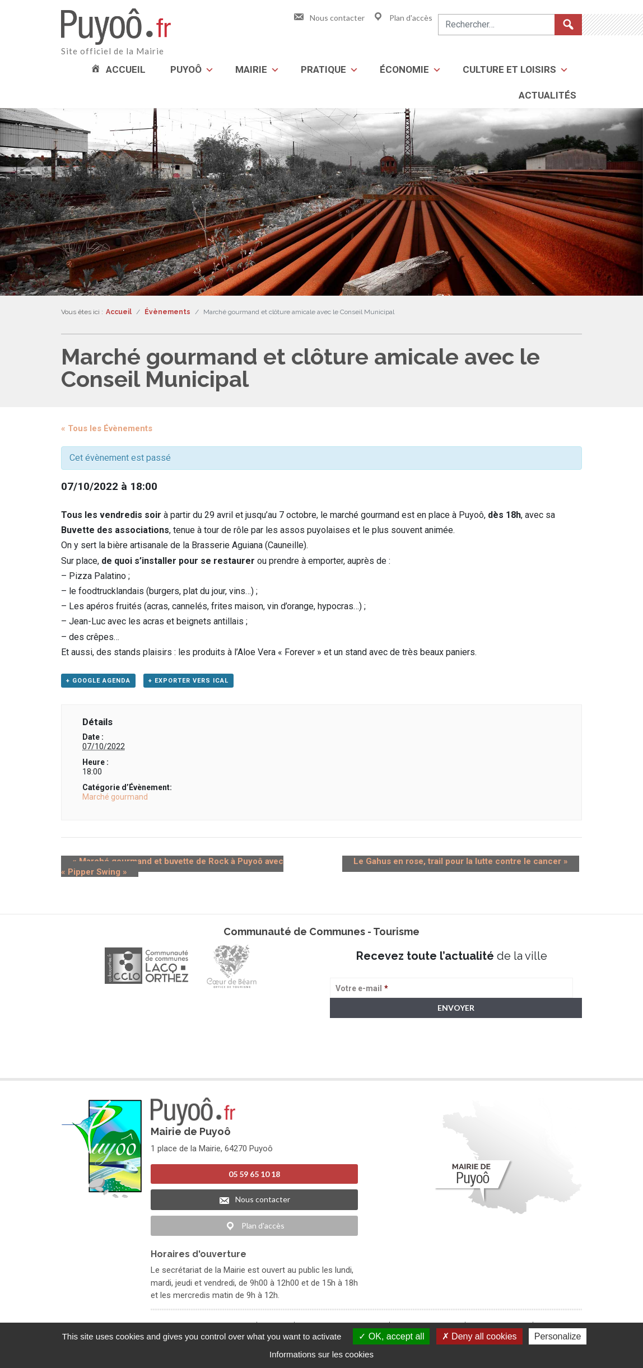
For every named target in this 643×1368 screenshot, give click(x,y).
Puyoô (186, 69)
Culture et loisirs (509, 69)
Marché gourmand (115, 800)
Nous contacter (329, 17)
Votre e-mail (362, 991)
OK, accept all (391, 1336)
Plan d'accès (402, 17)
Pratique (323, 69)
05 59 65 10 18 (254, 1177)
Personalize (557, 1336)
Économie (404, 69)
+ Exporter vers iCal (188, 684)
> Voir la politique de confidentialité (374, 1064)
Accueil (126, 69)
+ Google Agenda (98, 684)
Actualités (547, 95)
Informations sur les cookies (321, 1354)
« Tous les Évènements (106, 428)
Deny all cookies (479, 1336)
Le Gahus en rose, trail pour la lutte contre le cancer (472, 865)
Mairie (251, 69)
